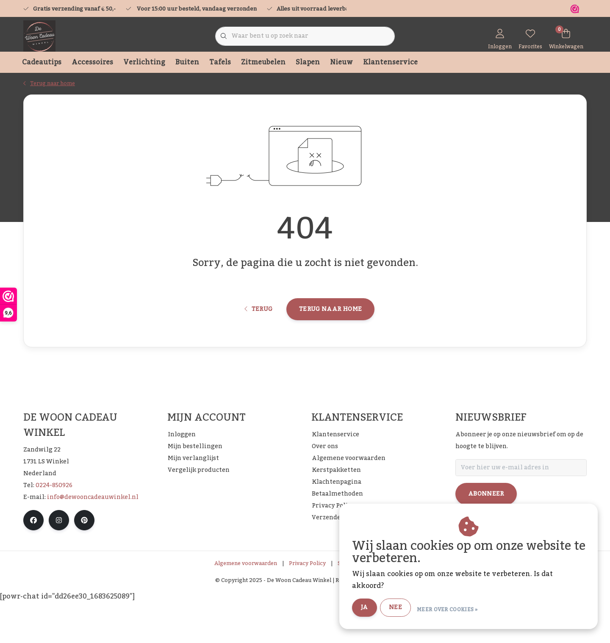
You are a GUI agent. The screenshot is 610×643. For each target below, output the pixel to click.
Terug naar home (330, 342)
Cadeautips (41, 62)
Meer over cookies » (468, 608)
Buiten (187, 62)
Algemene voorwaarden (245, 603)
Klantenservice (390, 62)
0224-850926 (54, 525)
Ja (385, 608)
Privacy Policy (307, 603)
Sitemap (349, 603)
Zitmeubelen (263, 62)
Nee (416, 608)
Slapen (308, 62)
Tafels (220, 62)
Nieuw (341, 62)
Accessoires (92, 62)
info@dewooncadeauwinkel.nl (93, 537)
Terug (258, 342)
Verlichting (144, 62)
